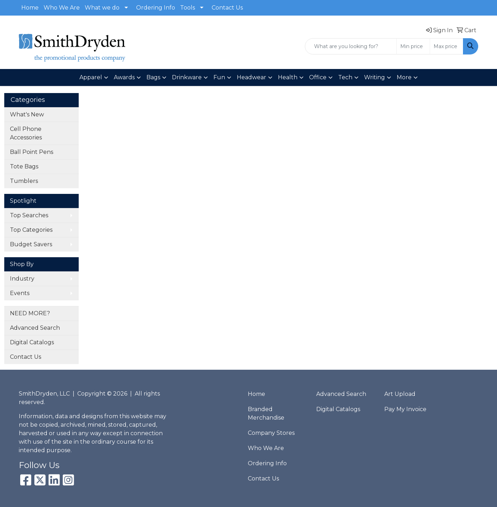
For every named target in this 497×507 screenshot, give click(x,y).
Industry (22, 278)
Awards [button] (124, 77)
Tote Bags (24, 166)
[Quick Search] (351, 46)
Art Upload (399, 394)
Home (30, 7)
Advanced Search (35, 327)
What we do (102, 7)
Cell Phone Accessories (26, 133)
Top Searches (29, 215)
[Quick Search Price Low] (413, 46)
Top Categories (31, 229)
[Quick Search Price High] (446, 46)
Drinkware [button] (187, 77)
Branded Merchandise (266, 413)
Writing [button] (374, 77)
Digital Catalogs (32, 342)
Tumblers (24, 181)
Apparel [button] (90, 77)
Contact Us (227, 7)
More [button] (404, 77)
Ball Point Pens (31, 152)
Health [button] (287, 77)
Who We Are (62, 7)
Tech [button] (345, 77)
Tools (187, 7)
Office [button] (317, 77)
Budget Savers (31, 244)
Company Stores (271, 433)
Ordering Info (155, 7)
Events (19, 293)
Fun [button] (219, 77)
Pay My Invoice (405, 409)
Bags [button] (153, 77)
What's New (27, 114)
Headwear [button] (251, 77)
